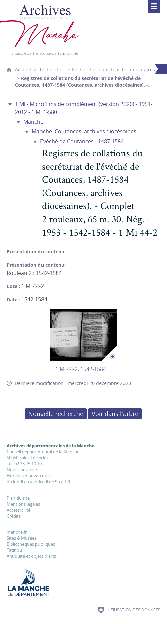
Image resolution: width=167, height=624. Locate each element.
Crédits (14, 516)
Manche (33, 121)
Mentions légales (23, 504)
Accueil (23, 69)
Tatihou (14, 550)
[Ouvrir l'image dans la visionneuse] (83, 335)
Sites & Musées (21, 538)
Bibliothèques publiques (31, 544)
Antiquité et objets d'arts (31, 556)
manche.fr (17, 532)
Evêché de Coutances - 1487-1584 (82, 141)
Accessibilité (18, 510)
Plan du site (18, 498)
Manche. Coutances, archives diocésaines (84, 131)
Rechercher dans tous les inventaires (113, 69)
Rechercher (51, 69)
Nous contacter (22, 470)
